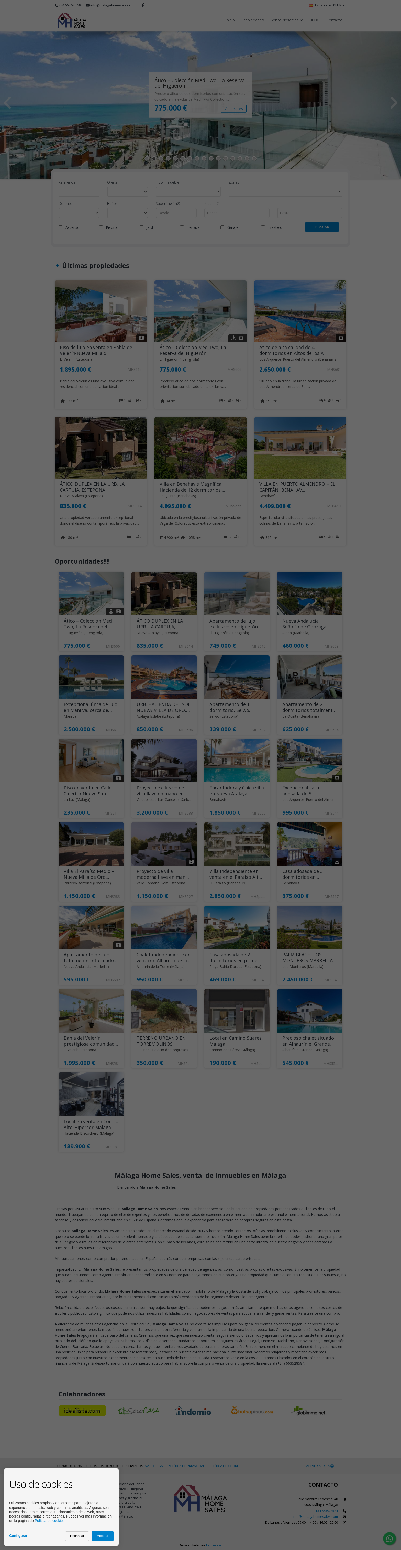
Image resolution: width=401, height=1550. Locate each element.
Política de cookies (50, 1521)
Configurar (18, 1536)
